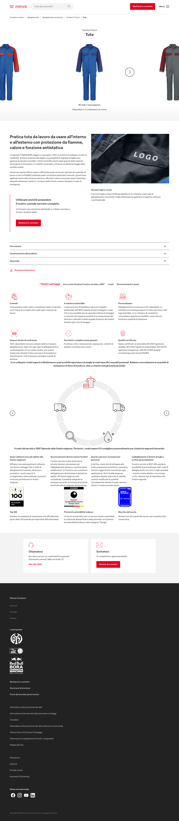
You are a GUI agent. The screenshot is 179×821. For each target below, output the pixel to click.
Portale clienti (16, 770)
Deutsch (13, 605)
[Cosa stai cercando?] (52, 6)
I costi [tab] (111, 284)
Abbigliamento (33, 17)
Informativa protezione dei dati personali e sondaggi (33, 713)
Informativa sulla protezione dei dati (26, 707)
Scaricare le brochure (21, 270)
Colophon (14, 719)
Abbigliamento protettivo (52, 17)
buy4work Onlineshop (20, 776)
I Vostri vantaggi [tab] (50, 284)
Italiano (13, 618)
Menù (164, 6)
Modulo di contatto (108, 564)
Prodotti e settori (17, 17)
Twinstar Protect (73, 17)
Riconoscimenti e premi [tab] (128, 284)
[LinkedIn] (33, 795)
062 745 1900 (35, 564)
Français (13, 612)
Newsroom (15, 757)
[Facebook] (13, 795)
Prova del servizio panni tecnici (24, 694)
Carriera (13, 764)
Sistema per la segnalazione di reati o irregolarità (32, 738)
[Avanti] (129, 72)
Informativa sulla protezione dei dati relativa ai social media (36, 726)
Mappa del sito (16, 744)
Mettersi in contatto (143, 6)
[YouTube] (26, 795)
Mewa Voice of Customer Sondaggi (26, 732)
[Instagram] (19, 795)
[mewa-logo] (18, 6)
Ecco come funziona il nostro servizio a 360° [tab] (84, 284)
